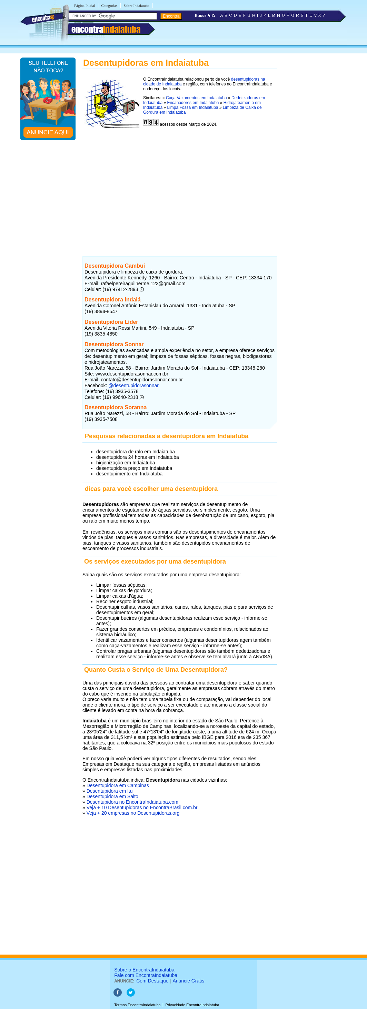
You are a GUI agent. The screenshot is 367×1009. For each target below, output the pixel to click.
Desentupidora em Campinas (118, 785)
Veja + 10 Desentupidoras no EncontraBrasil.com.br (142, 807)
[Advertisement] (179, 191)
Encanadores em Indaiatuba (193, 102)
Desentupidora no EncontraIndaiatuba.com (132, 802)
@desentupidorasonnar (133, 385)
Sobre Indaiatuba (136, 5)
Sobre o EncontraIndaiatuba (144, 969)
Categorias (109, 5)
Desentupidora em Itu (110, 791)
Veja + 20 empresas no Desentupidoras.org (133, 813)
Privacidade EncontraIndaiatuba (192, 1005)
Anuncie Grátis (188, 981)
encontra (105, 29)
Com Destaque (152, 981)
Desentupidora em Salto (112, 796)
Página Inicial (84, 5)
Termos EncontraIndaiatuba (137, 1005)
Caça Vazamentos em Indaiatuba (196, 97)
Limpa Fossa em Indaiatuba (192, 107)
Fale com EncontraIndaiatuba (145, 975)
